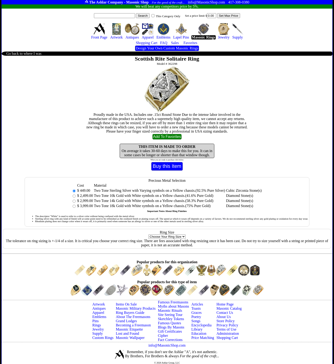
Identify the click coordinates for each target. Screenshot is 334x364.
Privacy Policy (227, 325)
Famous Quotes (169, 323)
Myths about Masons (173, 306)
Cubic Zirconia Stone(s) (244, 190)
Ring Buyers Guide (130, 313)
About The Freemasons (133, 317)
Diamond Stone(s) (239, 196)
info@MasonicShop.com (167, 345)
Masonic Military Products (136, 308)
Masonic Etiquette (129, 329)
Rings (96, 325)
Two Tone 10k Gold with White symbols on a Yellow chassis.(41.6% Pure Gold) (153, 196)
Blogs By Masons (171, 327)
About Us (223, 317)
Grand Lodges (126, 321)
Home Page (225, 304)
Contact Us (224, 313)
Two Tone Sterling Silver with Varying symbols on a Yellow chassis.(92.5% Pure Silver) (159, 190)
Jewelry (98, 329)
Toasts (196, 308)
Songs (195, 321)
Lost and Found (127, 333)
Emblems (99, 317)
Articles (197, 304)
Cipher (163, 336)
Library (196, 329)
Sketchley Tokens (171, 319)
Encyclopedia (201, 325)
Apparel (98, 313)
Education (198, 333)
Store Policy (225, 321)
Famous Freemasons (173, 302)
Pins (95, 321)
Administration (227, 333)
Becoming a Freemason (133, 325)
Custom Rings (102, 338)
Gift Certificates (170, 331)
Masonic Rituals (170, 310)
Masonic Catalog (229, 308)
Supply (97, 333)
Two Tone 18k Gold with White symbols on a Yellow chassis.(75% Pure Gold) (152, 206)
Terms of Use (226, 329)
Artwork (98, 304)
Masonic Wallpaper (130, 338)
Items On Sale (126, 304)
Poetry (196, 317)
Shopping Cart (227, 338)
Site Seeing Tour (170, 315)
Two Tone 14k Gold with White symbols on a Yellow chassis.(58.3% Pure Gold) (153, 201)
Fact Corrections (170, 340)
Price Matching (202, 338)
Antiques (99, 308)
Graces (196, 313)
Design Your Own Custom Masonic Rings (167, 48)
